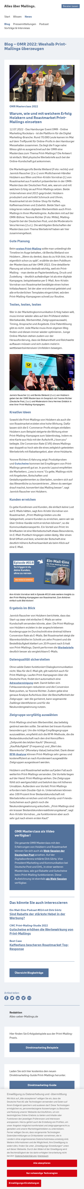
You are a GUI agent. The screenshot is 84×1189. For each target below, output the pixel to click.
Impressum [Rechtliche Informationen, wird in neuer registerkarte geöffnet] (43, 1161)
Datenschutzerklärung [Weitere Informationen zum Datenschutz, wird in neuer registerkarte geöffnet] (26, 1161)
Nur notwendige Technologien (42, 1178)
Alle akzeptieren (41, 1168)
